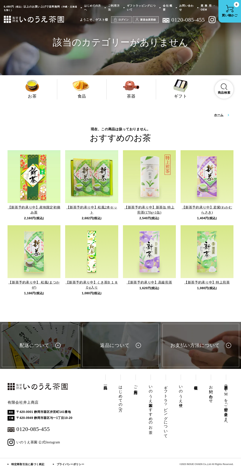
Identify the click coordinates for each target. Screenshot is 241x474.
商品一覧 (105, 383)
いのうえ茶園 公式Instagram (34, 442)
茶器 (131, 89)
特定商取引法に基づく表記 (27, 464)
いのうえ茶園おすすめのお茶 (151, 405)
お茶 (32, 89)
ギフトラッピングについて (141, 7)
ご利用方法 (114, 7)
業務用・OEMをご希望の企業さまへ (226, 403)
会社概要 (167, 7)
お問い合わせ (186, 7)
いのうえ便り (181, 394)
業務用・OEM (208, 7)
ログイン (121, 19)
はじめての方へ (92, 7)
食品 (82, 89)
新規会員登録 (146, 19)
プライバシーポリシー (70, 464)
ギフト (180, 89)
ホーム (218, 115)
